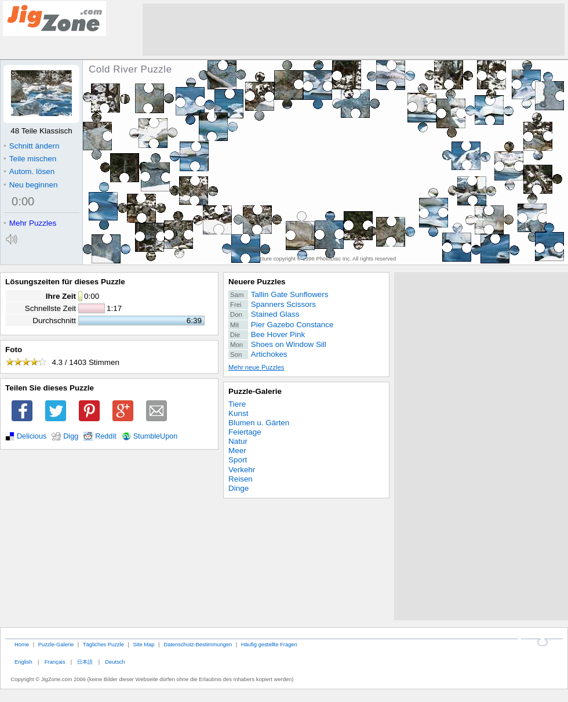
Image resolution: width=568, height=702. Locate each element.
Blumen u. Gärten (258, 422)
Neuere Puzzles (257, 281)
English (23, 661)
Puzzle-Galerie (255, 391)
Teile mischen (29, 158)
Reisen (240, 479)
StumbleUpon (155, 436)
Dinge (238, 488)
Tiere (237, 404)
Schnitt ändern (31, 146)
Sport (237, 459)
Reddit (105, 436)
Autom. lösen (28, 171)
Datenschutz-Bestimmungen (197, 644)
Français (55, 661)
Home (21, 644)
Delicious (31, 436)
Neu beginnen (30, 184)
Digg (70, 436)
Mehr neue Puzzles (256, 367)
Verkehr (241, 469)
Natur (237, 441)
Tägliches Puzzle (103, 644)
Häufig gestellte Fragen (269, 644)
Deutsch (115, 661)
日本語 (85, 661)
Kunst (238, 413)
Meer (237, 450)
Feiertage (244, 432)
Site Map (143, 644)
